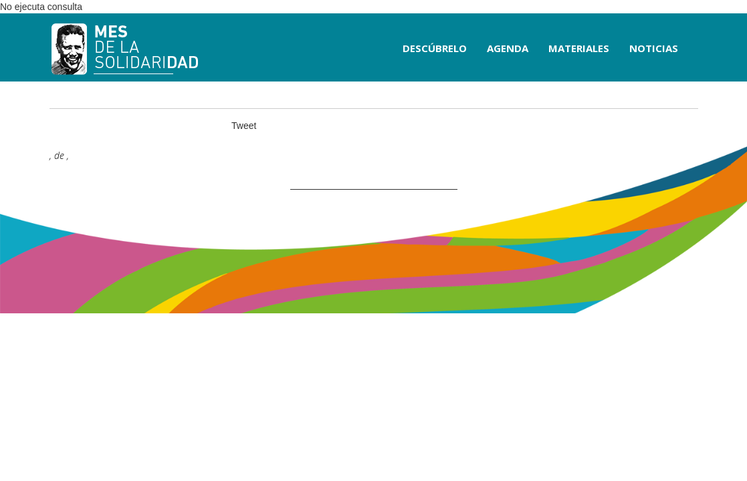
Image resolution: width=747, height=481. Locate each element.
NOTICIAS (653, 48)
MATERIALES (578, 48)
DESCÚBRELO (435, 48)
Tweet (243, 125)
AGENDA (507, 48)
